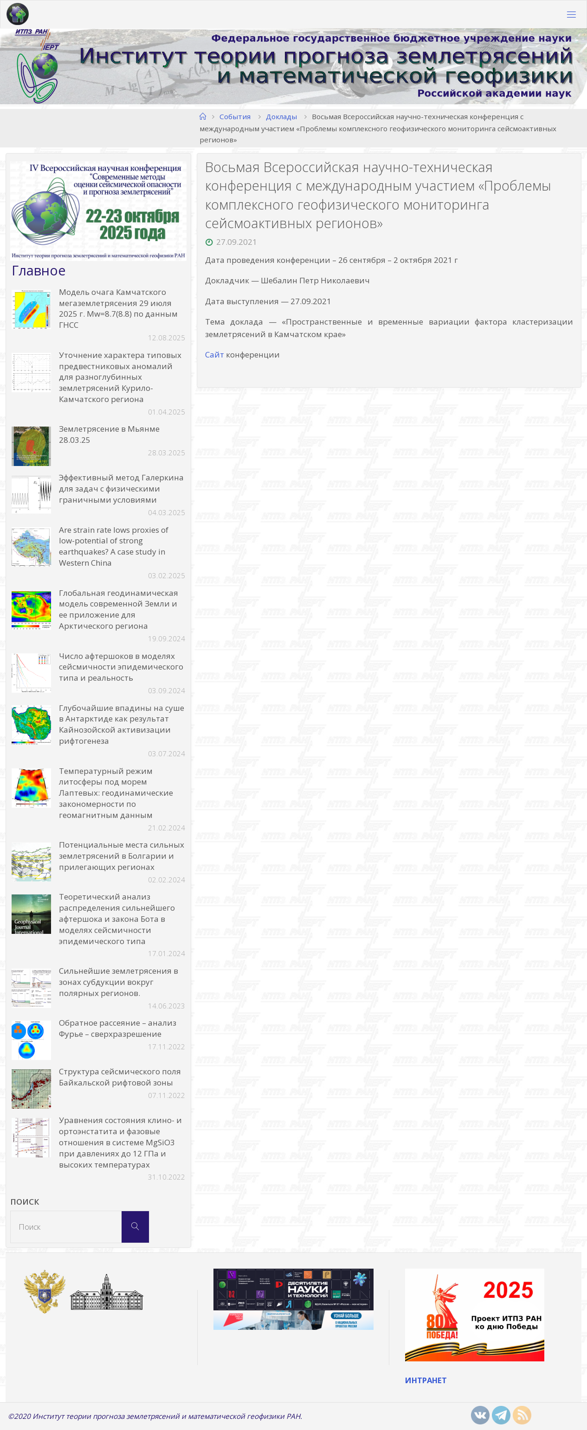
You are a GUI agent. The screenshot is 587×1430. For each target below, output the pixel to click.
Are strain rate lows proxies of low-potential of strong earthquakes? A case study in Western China (113, 546)
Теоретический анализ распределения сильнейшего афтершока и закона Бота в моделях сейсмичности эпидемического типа (117, 918)
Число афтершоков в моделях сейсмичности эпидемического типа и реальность (121, 667)
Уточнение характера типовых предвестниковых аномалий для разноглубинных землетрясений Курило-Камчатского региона (120, 377)
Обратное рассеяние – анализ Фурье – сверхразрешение (117, 1028)
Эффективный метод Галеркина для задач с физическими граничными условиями (121, 488)
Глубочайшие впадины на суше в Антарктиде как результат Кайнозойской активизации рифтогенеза (121, 724)
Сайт (214, 354)
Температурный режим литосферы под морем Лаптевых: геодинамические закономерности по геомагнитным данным (116, 793)
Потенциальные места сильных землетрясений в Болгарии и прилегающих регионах (121, 855)
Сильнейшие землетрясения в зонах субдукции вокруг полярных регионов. (118, 981)
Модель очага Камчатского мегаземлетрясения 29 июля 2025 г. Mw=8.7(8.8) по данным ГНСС (118, 308)
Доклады (281, 116)
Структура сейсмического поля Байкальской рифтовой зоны (120, 1077)
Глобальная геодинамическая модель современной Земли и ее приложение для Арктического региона (118, 609)
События (235, 116)
